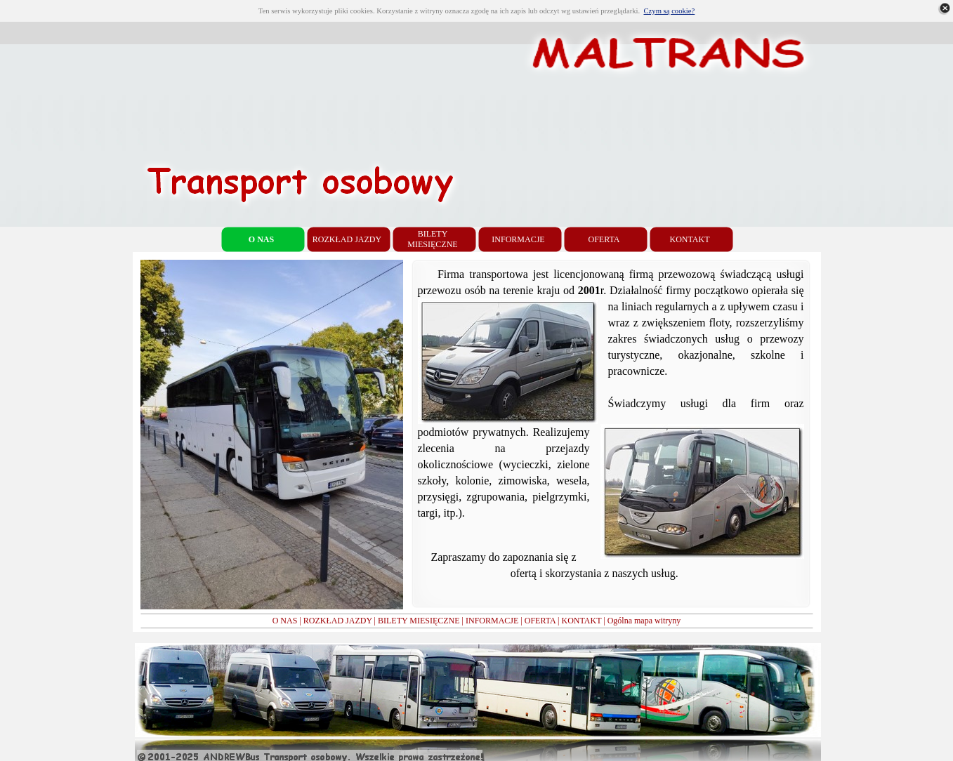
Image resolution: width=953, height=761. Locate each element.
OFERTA (540, 621)
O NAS (285, 621)
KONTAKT (581, 621)
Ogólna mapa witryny (644, 621)
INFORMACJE (492, 621)
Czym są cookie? (669, 11)
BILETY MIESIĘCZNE (419, 621)
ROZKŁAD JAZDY (337, 621)
